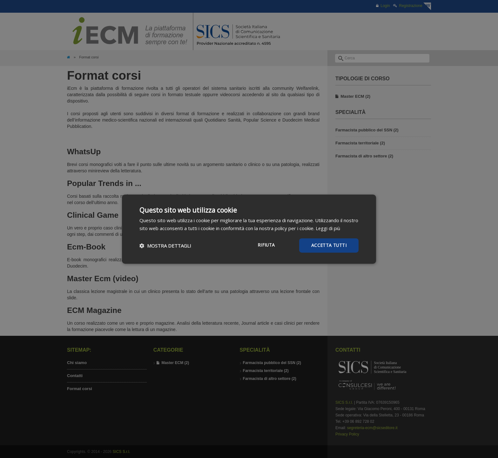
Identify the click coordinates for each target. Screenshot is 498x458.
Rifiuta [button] (266, 245)
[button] (165, 245)
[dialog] (249, 229)
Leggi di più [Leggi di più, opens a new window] (328, 228)
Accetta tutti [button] (329, 245)
